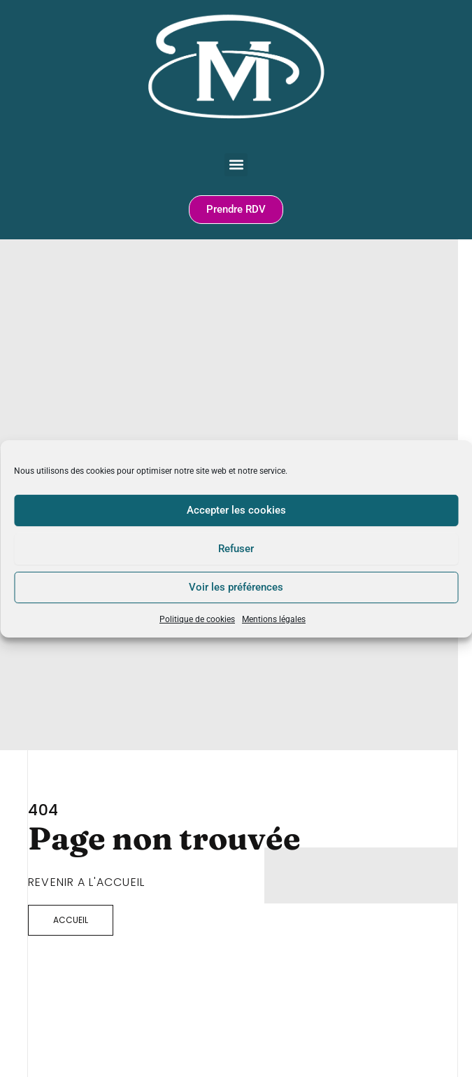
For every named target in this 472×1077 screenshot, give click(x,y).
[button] (236, 164)
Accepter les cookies (236, 510)
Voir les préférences (236, 587)
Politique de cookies (197, 619)
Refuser (236, 548)
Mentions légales (274, 619)
